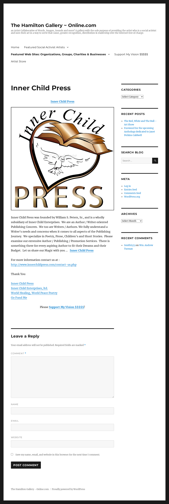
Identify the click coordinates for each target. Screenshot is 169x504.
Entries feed (130, 189)
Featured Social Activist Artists (44, 47)
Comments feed (132, 193)
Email (15, 420)
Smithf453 (129, 245)
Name (14, 404)
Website (16, 437)
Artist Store (18, 61)
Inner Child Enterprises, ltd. (29, 288)
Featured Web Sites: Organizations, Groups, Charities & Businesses (58, 54)
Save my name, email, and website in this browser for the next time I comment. (57, 454)
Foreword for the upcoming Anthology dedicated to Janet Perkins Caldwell (139, 132)
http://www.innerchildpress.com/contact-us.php (44, 264)
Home (15, 47)
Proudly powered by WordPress (68, 489)
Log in (127, 186)
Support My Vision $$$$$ (131, 54)
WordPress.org (132, 196)
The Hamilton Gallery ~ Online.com (53, 25)
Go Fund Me (19, 297)
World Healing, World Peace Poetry (34, 293)
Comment (18, 353)
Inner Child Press (62, 101)
